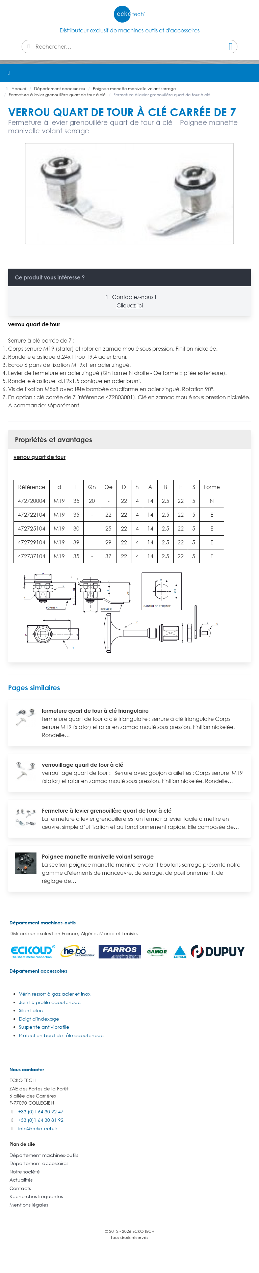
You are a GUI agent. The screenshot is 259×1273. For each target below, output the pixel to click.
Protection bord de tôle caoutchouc (61, 1035)
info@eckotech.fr (37, 1128)
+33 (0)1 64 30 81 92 (40, 1120)
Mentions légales (28, 1205)
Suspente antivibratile (44, 1027)
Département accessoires (38, 971)
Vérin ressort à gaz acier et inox (54, 994)
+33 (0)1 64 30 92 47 (40, 1111)
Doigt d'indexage (39, 1019)
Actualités (20, 1180)
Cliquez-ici (129, 305)
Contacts (20, 1188)
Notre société (24, 1171)
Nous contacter (26, 1069)
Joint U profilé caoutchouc (50, 1002)
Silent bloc (31, 1010)
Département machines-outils (42, 922)
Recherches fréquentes (36, 1196)
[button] (250, 73)
